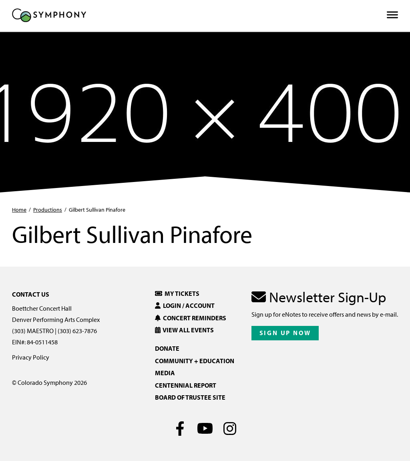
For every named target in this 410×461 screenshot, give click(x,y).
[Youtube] (205, 428)
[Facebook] (180, 428)
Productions (47, 209)
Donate (167, 348)
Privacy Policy (30, 357)
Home (19, 209)
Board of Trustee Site (190, 397)
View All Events (184, 330)
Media (165, 373)
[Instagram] (230, 428)
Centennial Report (185, 385)
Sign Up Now (285, 333)
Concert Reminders (190, 318)
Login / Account (185, 305)
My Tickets (177, 293)
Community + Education (194, 361)
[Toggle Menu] (392, 15)
